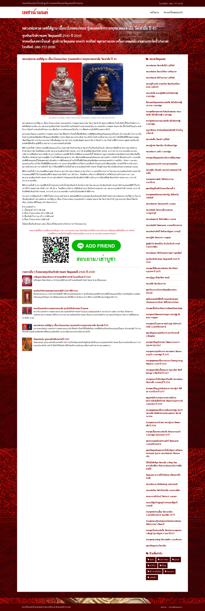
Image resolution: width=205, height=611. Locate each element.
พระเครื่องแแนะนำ (173, 12)
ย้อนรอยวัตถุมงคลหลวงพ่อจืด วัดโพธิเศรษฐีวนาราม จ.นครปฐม (164, 104)
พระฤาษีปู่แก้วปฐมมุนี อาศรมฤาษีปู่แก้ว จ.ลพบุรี (162, 504)
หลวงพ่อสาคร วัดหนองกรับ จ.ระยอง (161, 204)
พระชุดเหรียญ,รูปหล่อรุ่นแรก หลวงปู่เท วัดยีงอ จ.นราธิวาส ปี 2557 (164, 390)
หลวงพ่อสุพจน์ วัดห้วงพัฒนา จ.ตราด (161, 219)
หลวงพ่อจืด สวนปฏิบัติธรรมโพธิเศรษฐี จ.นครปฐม (162, 94)
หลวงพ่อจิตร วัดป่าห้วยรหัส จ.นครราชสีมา (163, 490)
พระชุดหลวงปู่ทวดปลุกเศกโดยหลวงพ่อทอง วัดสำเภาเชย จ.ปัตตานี (163, 522)
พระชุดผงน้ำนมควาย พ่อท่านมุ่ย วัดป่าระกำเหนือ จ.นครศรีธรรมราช (163, 325)
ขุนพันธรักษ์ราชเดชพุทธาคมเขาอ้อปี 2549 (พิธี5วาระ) (55, 290)
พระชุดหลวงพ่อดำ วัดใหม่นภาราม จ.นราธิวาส (160, 180)
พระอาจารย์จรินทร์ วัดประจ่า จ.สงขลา (161, 496)
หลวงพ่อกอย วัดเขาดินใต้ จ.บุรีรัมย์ (160, 65)
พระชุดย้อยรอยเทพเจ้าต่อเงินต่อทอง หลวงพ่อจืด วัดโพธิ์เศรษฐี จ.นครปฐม (163, 113)
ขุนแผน (169, 571)
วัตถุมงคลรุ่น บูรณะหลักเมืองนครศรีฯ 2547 (51, 339)
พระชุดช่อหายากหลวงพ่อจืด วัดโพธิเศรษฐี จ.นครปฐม (163, 122)
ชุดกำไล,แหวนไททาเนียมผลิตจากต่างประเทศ (161, 291)
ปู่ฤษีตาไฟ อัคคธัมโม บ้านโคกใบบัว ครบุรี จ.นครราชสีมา (163, 245)
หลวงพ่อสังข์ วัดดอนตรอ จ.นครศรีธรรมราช (164, 225)
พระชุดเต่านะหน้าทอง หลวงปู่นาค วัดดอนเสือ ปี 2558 (163, 424)
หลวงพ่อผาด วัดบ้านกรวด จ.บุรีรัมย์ (160, 77)
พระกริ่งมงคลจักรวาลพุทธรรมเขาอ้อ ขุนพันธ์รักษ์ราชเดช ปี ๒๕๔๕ (60, 308)
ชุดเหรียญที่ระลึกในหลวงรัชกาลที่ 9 (160, 188)
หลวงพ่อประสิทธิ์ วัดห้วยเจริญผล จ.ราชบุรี (163, 231)
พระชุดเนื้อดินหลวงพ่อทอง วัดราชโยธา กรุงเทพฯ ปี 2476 (162, 270)
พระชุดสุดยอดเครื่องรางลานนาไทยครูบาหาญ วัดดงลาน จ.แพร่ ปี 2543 (164, 362)
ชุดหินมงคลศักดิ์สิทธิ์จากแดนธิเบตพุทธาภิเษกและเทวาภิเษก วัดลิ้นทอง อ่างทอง (162, 300)
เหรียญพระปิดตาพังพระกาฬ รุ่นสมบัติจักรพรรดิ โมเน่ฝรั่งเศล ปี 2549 (62, 277)
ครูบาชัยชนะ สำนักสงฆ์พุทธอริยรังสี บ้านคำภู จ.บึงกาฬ (164, 131)
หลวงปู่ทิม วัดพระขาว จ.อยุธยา (158, 237)
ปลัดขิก (152, 577)
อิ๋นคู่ (163, 565)
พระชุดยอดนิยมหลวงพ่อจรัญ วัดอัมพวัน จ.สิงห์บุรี (162, 196)
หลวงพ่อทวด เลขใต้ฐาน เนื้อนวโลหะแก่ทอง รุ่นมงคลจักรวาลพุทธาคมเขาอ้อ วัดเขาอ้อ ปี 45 (70, 325)
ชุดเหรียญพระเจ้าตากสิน (156, 545)
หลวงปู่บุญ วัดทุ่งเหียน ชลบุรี (157, 277)
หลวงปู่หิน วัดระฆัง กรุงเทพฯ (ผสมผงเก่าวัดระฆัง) (163, 171)
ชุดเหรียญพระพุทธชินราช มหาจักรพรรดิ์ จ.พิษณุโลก (162, 334)
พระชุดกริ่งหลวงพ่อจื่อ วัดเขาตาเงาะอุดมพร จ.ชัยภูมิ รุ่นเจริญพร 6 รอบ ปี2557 (163, 532)
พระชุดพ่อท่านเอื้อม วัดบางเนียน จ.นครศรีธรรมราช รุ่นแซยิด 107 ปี (160, 513)
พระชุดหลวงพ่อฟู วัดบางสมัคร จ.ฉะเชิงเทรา (164, 539)
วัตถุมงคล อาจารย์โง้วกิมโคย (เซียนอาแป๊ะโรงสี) (163, 476)
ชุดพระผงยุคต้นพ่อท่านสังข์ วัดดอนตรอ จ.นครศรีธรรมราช (162, 442)
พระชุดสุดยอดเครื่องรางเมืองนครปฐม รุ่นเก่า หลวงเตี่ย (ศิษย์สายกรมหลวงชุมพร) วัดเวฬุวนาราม (164, 413)
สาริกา (152, 565)
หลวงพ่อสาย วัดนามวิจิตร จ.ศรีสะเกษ (161, 71)
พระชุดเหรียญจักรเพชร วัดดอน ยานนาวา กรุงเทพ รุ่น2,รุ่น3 (163, 343)
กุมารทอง (163, 559)
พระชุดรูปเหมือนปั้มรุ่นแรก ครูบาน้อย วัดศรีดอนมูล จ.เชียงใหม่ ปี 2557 (164, 371)
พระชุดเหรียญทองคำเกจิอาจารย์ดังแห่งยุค (163, 157)
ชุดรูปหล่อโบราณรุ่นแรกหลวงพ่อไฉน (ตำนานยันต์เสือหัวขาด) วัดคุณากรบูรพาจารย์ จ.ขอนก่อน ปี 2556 (164, 401)
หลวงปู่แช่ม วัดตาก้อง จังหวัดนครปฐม (161, 145)
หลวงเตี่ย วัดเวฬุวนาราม (156, 283)
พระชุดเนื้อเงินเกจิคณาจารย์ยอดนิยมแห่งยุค (164, 308)
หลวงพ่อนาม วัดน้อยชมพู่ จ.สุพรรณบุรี (162, 484)
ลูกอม (175, 559)
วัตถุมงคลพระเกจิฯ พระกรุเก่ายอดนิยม (162, 164)
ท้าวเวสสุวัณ (154, 571)
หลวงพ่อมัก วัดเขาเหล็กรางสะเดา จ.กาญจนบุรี (159, 211)
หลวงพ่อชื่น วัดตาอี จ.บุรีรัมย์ (157, 139)
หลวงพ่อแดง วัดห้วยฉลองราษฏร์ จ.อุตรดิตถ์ (164, 253)
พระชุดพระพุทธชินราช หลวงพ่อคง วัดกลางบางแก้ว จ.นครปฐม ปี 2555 (164, 353)
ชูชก (151, 559)
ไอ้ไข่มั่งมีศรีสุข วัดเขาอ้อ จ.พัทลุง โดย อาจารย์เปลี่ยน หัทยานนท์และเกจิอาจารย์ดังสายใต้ (164, 466)
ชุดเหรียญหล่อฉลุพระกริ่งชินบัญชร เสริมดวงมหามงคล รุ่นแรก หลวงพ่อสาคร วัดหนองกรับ (164, 453)
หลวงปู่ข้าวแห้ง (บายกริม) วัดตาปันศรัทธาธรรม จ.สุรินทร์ (163, 85)
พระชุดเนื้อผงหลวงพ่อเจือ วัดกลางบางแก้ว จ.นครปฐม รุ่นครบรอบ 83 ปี (163, 433)
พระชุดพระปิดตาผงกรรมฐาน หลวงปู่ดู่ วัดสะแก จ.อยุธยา (163, 316)
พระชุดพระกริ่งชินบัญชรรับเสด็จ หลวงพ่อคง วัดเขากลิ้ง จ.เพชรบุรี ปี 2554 (164, 380)
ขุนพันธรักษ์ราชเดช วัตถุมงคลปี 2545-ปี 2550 (162, 260)
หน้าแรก (154, 12)
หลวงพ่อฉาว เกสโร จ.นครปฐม (158, 151)
